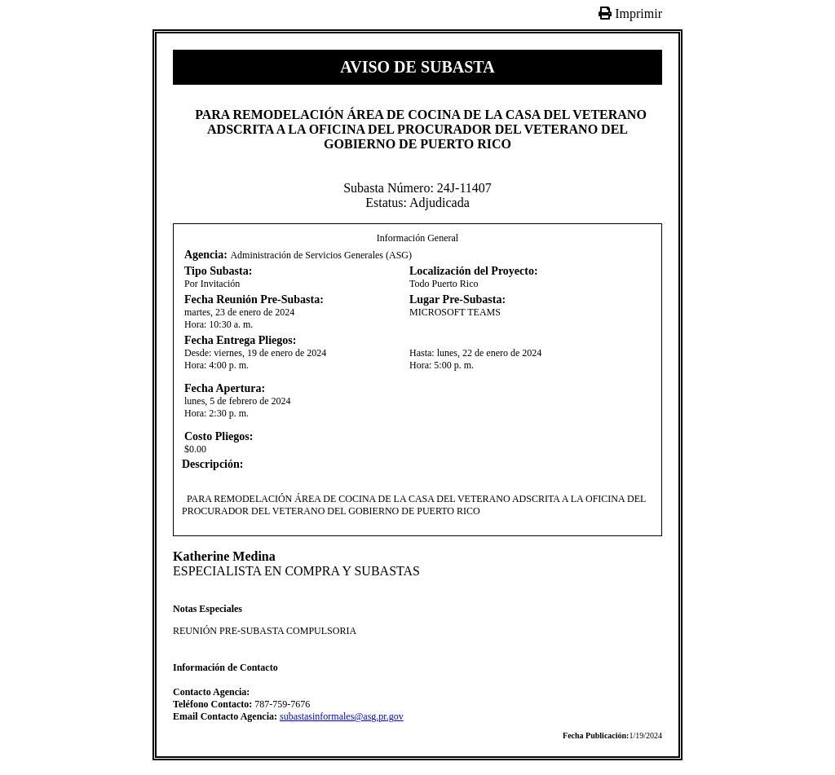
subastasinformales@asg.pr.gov (342, 716)
